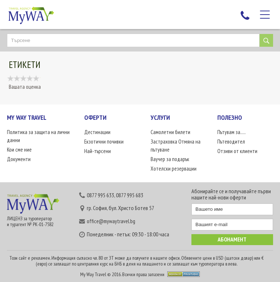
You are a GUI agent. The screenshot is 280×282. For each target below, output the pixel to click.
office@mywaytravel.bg (111, 221)
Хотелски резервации (174, 168)
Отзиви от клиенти (237, 151)
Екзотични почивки (104, 141)
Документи (19, 159)
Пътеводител (231, 141)
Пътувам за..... (231, 132)
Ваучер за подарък (170, 159)
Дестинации (97, 132)
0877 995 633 (100, 195)
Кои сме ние (19, 149)
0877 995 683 (129, 195)
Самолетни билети (170, 132)
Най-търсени (97, 151)
